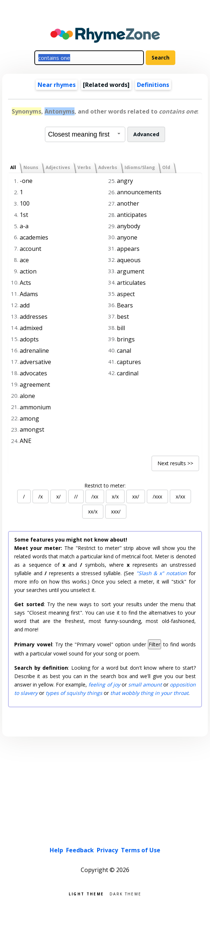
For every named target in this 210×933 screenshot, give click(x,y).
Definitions (153, 85)
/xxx (157, 496)
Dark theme (125, 893)
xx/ (135, 496)
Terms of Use (140, 850)
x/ (58, 496)
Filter (154, 644)
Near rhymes (57, 85)
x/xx (180, 496)
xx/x (93, 511)
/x (40, 496)
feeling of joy (104, 684)
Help (56, 850)
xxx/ (116, 511)
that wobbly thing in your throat (149, 692)
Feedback (80, 850)
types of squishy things (74, 692)
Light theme (86, 893)
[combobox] (85, 134)
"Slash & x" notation (161, 573)
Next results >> (175, 463)
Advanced (146, 134)
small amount (145, 684)
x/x (115, 496)
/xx (94, 496)
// (76, 496)
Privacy (107, 850)
